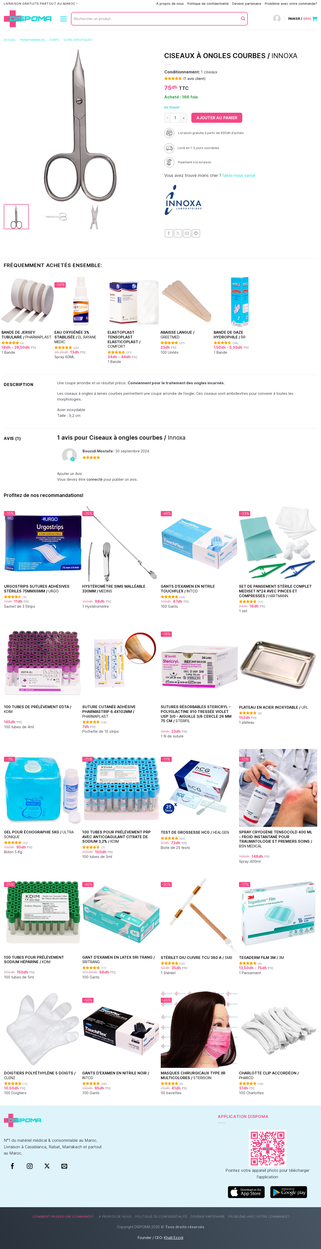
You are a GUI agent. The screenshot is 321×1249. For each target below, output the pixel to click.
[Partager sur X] (178, 233)
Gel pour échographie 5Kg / (39, 834)
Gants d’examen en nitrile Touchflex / (188, 588)
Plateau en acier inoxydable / (273, 707)
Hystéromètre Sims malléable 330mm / (113, 588)
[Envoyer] (243, 19)
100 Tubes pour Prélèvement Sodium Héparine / (34, 959)
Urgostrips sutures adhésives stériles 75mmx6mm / (36, 588)
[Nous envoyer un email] (64, 1166)
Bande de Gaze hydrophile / (230, 334)
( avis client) (194, 78)
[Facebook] (12, 1166)
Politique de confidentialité (208, 4)
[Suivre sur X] (47, 1166)
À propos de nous (170, 4)
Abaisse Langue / (177, 334)
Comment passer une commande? (127, 4)
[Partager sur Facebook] (169, 233)
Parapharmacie (32, 40)
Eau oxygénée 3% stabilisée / (75, 337)
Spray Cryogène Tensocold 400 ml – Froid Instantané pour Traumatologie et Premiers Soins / (275, 839)
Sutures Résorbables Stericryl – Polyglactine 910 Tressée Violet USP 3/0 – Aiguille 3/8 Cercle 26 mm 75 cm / (196, 714)
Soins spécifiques (77, 40)
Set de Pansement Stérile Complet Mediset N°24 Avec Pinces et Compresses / (275, 591)
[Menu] (63, 19)
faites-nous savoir (239, 175)
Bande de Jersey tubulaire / (26, 334)
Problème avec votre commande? (291, 4)
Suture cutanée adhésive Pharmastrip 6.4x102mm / (109, 711)
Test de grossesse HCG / (195, 832)
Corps (54, 40)
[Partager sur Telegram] (196, 233)
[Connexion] (277, 19)
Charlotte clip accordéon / (269, 1075)
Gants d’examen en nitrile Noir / (115, 1075)
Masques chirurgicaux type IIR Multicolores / (193, 1075)
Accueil (10, 40)
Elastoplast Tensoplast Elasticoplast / (124, 339)
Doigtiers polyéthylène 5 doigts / (39, 1075)
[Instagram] (30, 1166)
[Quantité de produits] (175, 118)
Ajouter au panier (216, 117)
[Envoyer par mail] (187, 233)
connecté (95, 479)
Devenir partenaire (246, 4)
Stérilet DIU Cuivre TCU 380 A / (196, 957)
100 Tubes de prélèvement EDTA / (37, 709)
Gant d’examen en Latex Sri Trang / (118, 959)
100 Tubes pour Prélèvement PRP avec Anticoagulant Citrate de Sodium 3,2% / (116, 836)
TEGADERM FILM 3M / (261, 957)
